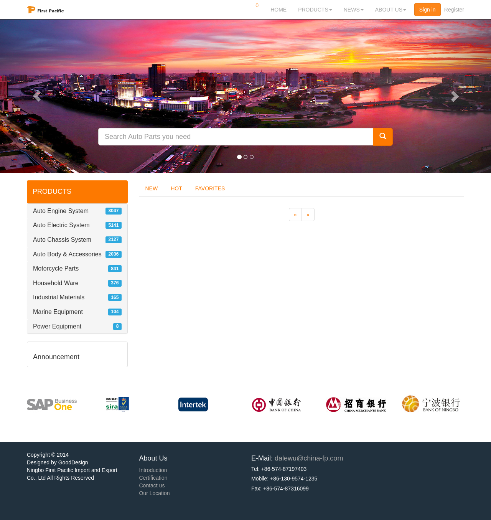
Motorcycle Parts (56, 268)
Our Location (154, 493)
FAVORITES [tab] (210, 188)
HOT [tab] (176, 188)
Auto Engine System (61, 211)
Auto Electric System (61, 225)
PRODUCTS (315, 10)
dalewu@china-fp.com (309, 458)
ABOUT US (390, 10)
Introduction (153, 470)
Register (454, 10)
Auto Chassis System (62, 239)
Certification (153, 478)
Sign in (427, 10)
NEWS (354, 10)
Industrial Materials (58, 297)
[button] (37, 96)
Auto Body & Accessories (67, 254)
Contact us (152, 485)
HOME (278, 10)
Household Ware (56, 283)
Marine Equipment (58, 312)
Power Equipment (57, 326)
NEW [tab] (151, 188)
